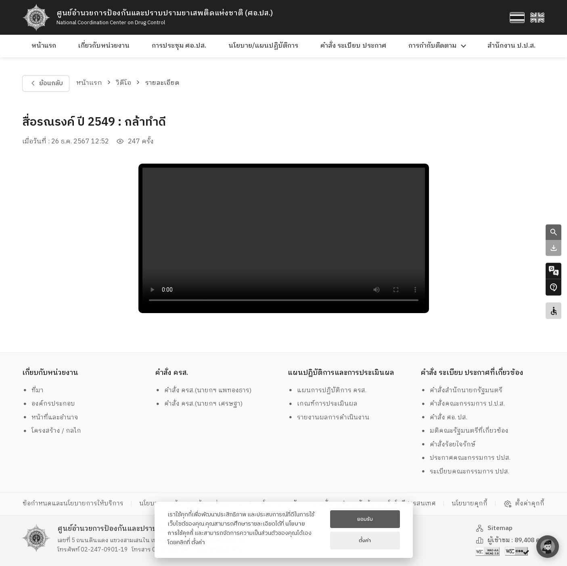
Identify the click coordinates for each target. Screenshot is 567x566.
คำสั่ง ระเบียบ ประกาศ (353, 45)
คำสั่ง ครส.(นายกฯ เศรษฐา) (199, 404)
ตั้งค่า (198, 543)
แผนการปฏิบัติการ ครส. (327, 390)
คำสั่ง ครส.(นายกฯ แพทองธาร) (203, 390)
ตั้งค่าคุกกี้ (524, 503)
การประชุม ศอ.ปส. (179, 45)
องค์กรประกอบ (48, 404)
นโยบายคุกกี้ (469, 503)
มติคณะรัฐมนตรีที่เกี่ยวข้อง (464, 431)
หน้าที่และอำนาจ (50, 417)
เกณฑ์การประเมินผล (323, 404)
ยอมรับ (365, 519)
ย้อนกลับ (46, 83)
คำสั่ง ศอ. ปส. (444, 417)
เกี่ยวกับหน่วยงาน (104, 45)
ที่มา (33, 390)
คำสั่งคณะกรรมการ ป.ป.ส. (463, 404)
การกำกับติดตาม (432, 45)
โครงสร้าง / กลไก (51, 431)
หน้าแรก (43, 45)
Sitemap (494, 528)
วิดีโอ (124, 83)
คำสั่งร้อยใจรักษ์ (448, 445)
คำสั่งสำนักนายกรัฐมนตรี (461, 390)
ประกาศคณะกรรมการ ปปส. (466, 458)
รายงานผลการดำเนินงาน (328, 417)
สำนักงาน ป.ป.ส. (511, 45)
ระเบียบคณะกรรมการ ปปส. (465, 472)
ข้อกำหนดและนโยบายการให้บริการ (73, 503)
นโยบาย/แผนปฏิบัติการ (263, 45)
